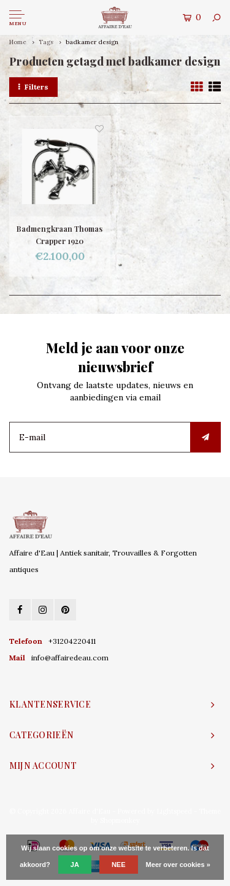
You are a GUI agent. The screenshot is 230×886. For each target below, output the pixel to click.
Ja (75, 864)
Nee (119, 864)
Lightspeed (174, 811)
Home (17, 42)
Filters (33, 86)
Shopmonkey (120, 820)
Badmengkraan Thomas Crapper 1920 (59, 235)
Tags (46, 42)
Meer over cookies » (178, 864)
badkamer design (92, 42)
